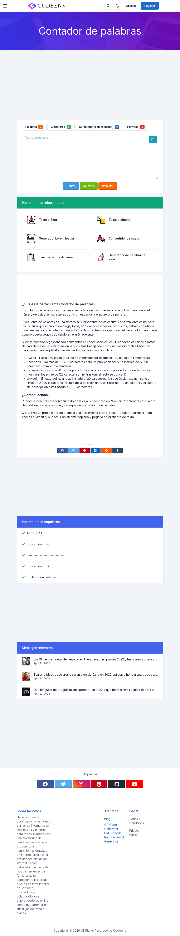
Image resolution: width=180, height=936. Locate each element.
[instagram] (81, 784)
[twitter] (63, 784)
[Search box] (108, 6)
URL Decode (113, 833)
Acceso (131, 5)
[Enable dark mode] (117, 6)
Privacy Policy (134, 832)
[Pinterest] (84, 450)
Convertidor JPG (37, 544)
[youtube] (134, 784)
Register (149, 5)
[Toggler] (5, 5)
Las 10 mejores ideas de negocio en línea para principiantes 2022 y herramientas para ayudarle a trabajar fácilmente (96, 659)
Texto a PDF (35, 533)
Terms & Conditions (136, 821)
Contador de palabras (41, 577)
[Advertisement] (90, 81)
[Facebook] (62, 450)
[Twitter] (73, 450)
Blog (107, 819)
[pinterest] (99, 784)
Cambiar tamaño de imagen (45, 555)
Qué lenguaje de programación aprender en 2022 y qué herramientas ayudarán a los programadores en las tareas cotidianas (96, 689)
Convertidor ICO (37, 566)
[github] (116, 784)
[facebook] (45, 784)
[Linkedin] (96, 450)
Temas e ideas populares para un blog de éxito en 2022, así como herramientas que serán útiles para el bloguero (96, 674)
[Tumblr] (117, 450)
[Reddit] (106, 450)
